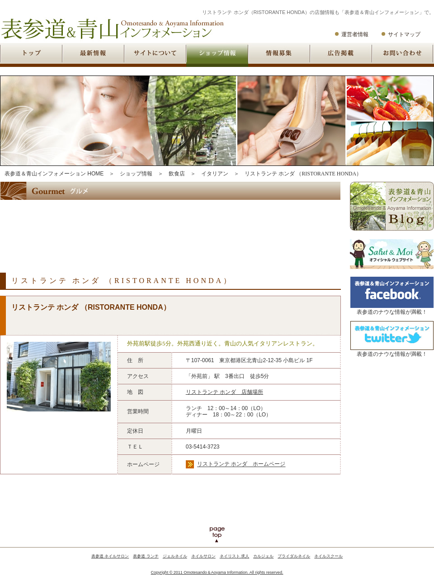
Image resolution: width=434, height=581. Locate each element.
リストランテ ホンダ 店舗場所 (224, 392)
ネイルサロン (203, 556)
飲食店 (177, 173)
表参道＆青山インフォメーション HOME (54, 173)
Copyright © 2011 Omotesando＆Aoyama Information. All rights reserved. (217, 572)
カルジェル (263, 556)
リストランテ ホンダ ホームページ (241, 464)
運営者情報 (354, 34)
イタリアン (214, 173)
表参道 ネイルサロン (110, 556)
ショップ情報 (136, 173)
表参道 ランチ (146, 556)
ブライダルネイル (294, 556)
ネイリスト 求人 (235, 556)
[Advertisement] (164, 228)
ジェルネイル (175, 556)
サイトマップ (404, 34)
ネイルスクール (328, 556)
